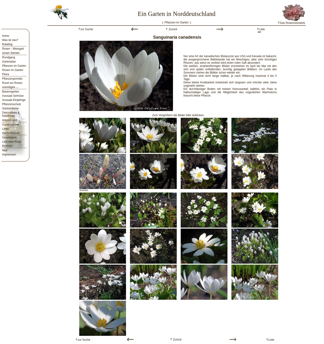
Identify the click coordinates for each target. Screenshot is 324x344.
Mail (4, 150)
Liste (262, 29)
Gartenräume (10, 108)
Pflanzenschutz (11, 104)
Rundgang (8, 57)
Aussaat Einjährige (13, 100)
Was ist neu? (10, 40)
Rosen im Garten (12, 70)
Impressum (9, 154)
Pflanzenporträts (12, 78)
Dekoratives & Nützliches (11, 114)
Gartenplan (9, 61)
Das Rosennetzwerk (291, 23)
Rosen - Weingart (13, 48)
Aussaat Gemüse (13, 95)
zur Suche (86, 29)
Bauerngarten (10, 91)
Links (5, 128)
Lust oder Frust (11, 141)
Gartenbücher (10, 124)
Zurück (172, 29)
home (5, 35)
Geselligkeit (9, 137)
